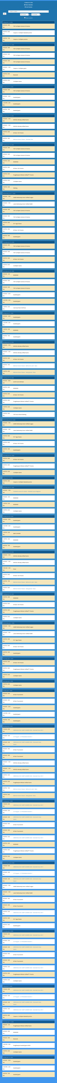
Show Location (29, 18)
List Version (29, 7)
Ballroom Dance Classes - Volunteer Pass (23, 139)
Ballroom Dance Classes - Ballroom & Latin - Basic (25, 366)
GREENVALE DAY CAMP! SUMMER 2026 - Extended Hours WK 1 (28, 730)
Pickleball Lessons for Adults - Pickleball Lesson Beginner (27, 491)
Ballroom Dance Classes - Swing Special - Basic (24, 372)
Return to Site (29, 2)
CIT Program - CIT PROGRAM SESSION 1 (22, 736)
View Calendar (29, 5)
